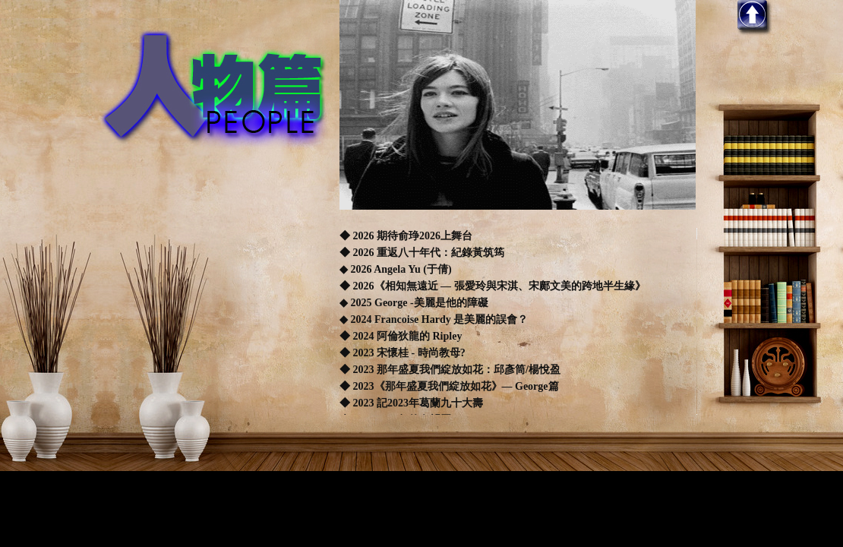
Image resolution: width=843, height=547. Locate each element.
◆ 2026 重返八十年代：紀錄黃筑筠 (423, 252)
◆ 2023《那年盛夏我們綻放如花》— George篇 (449, 386)
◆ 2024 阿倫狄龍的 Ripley (400, 336)
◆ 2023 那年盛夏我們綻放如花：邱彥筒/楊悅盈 (449, 369)
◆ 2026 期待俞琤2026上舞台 (405, 236)
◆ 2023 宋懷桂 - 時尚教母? (402, 353)
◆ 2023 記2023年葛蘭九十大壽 (411, 403)
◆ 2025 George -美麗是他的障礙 (413, 302)
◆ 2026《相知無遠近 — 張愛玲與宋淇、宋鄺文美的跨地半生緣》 (492, 286)
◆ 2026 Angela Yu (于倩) (396, 269)
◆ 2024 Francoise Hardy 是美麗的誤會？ (433, 319)
